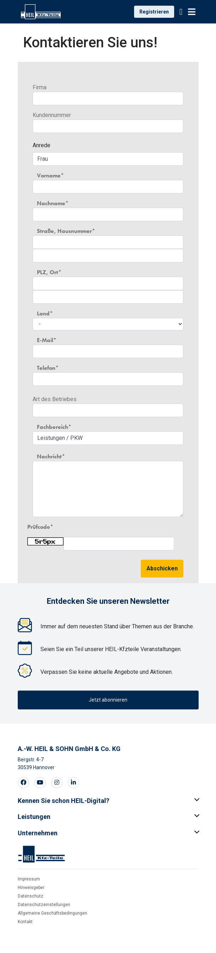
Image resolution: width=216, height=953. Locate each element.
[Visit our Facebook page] (23, 782)
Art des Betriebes (55, 399)
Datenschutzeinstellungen (44, 904)
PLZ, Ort (47, 272)
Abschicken (162, 568)
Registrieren (154, 12)
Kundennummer (52, 115)
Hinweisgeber (31, 887)
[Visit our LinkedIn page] (73, 782)
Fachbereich (52, 427)
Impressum (29, 879)
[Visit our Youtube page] (40, 782)
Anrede (41, 145)
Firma (39, 87)
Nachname (51, 203)
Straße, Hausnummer (64, 231)
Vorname (49, 175)
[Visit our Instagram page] (56, 782)
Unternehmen (37, 833)
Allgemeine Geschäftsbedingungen (52, 913)
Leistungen (34, 816)
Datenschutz (30, 896)
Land (43, 313)
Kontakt (25, 921)
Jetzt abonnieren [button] (108, 700)
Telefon (46, 368)
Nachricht (49, 456)
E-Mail (45, 340)
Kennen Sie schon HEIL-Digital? (63, 800)
